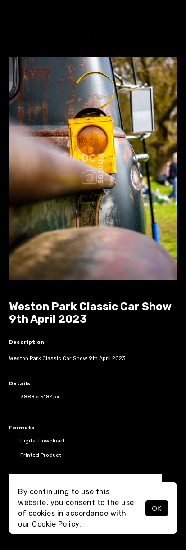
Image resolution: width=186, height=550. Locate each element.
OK (157, 508)
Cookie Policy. (56, 524)
